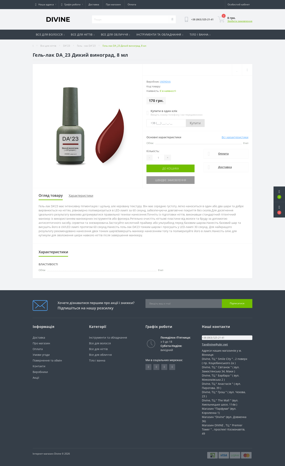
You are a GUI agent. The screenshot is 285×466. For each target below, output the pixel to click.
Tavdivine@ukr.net (215, 344)
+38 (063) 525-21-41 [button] (213, 337)
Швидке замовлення (170, 180)
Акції (36, 377)
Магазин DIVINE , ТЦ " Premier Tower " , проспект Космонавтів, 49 (223, 429)
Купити (195, 123)
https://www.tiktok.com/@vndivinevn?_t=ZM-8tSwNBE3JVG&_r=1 (156, 367)
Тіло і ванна (97, 360)
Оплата (132, 4)
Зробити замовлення (239, 21)
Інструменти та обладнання (108, 337)
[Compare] (247, 70)
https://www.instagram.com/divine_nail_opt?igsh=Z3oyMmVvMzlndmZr (148, 367)
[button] (279, 209)
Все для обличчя (100, 355)
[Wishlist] (237, 70)
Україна (165, 81)
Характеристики (81, 195)
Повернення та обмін (47, 360)
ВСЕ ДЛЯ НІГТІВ (82, 34)
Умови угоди (41, 355)
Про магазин (113, 4)
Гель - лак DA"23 (86, 45)
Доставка (93, 4)
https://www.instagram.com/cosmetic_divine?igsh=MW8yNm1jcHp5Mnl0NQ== (172, 367)
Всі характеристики (235, 137)
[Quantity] (158, 158)
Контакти (39, 366)
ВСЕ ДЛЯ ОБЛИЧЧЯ (115, 34)
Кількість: (153, 151)
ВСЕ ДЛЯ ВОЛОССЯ (50, 34)
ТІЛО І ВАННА (200, 34)
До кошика (170, 168)
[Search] (172, 19)
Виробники (40, 372)
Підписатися (237, 303)
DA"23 (66, 45)
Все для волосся (100, 343)
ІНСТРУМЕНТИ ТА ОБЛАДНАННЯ (159, 34)
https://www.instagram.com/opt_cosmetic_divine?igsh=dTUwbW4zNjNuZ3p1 (164, 367)
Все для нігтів (48, 45)
